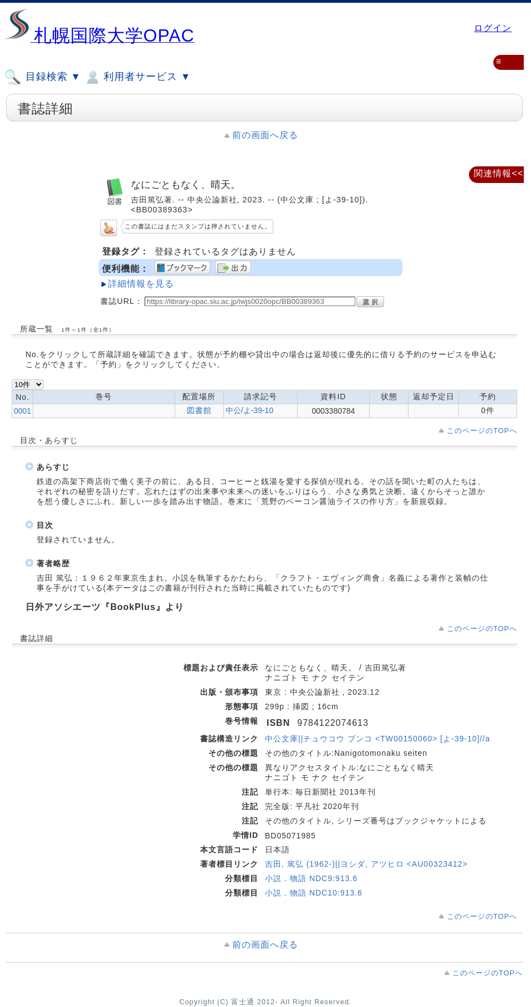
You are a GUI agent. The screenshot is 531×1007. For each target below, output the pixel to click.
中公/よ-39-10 (249, 410)
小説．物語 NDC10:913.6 (313, 892)
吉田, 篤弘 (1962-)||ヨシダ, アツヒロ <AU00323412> (366, 863)
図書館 (199, 410)
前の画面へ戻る (265, 135)
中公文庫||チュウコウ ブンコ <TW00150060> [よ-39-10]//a (377, 738)
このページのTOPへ (482, 430)
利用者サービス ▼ (137, 77)
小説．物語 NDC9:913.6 (311, 878)
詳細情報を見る (141, 283)
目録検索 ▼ (42, 77)
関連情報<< (498, 173)
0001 (22, 410)
